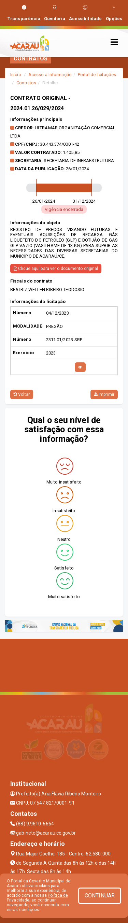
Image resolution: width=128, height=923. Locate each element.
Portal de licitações (97, 74)
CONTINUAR (100, 895)
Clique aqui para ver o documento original (56, 268)
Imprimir (104, 394)
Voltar (22, 394)
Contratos (26, 82)
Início (15, 74)
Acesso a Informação (50, 74)
